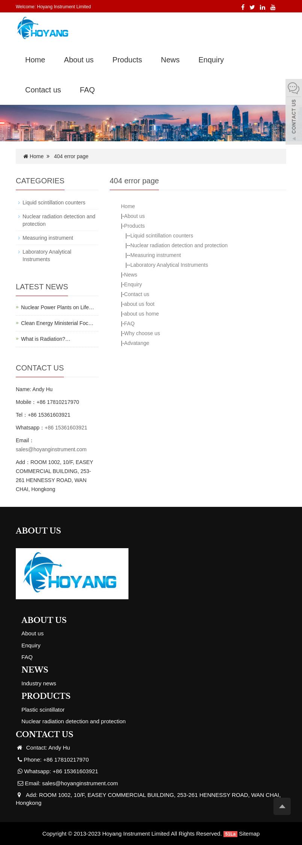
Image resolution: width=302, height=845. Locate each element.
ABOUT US (44, 620)
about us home (141, 314)
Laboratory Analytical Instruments (169, 265)
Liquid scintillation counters (161, 236)
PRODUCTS (46, 696)
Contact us (43, 90)
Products (127, 60)
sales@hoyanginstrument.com (51, 449)
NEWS (34, 669)
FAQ (87, 90)
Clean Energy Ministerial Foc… (57, 323)
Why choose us (142, 333)
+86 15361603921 (66, 428)
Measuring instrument (155, 255)
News (170, 60)
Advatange (136, 343)
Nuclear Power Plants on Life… (57, 307)
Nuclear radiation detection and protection (179, 245)
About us (79, 60)
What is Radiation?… (46, 339)
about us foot (139, 304)
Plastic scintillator (43, 709)
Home (35, 60)
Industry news (38, 683)
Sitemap (249, 833)
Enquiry (211, 60)
